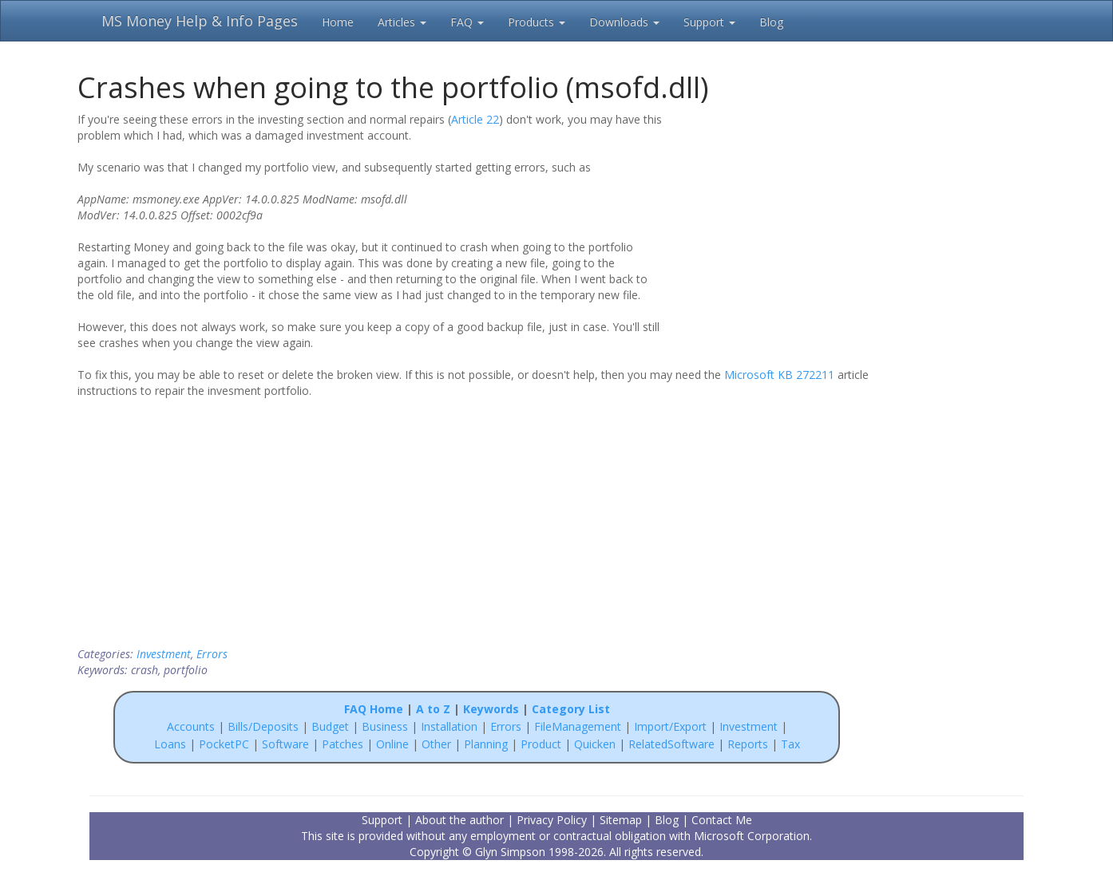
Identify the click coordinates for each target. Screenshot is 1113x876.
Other (436, 744)
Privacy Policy (552, 819)
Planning (486, 744)
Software (285, 744)
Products (536, 22)
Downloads (624, 22)
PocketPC (224, 744)
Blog (771, 22)
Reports (747, 744)
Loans (170, 744)
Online (392, 744)
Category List (571, 708)
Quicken (595, 744)
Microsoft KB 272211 (779, 374)
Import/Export (670, 726)
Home (338, 22)
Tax (790, 744)
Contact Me (721, 819)
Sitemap (621, 819)
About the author (459, 819)
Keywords (491, 708)
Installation (451, 726)
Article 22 (475, 119)
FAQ (467, 22)
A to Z (433, 708)
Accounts (191, 726)
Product (541, 744)
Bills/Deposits (263, 726)
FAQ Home (373, 708)
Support (709, 22)
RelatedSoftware (671, 744)
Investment (164, 653)
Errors (212, 653)
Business (386, 726)
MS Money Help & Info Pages (199, 20)
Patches (342, 744)
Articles (402, 22)
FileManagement (577, 726)
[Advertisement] (773, 214)
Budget (330, 726)
